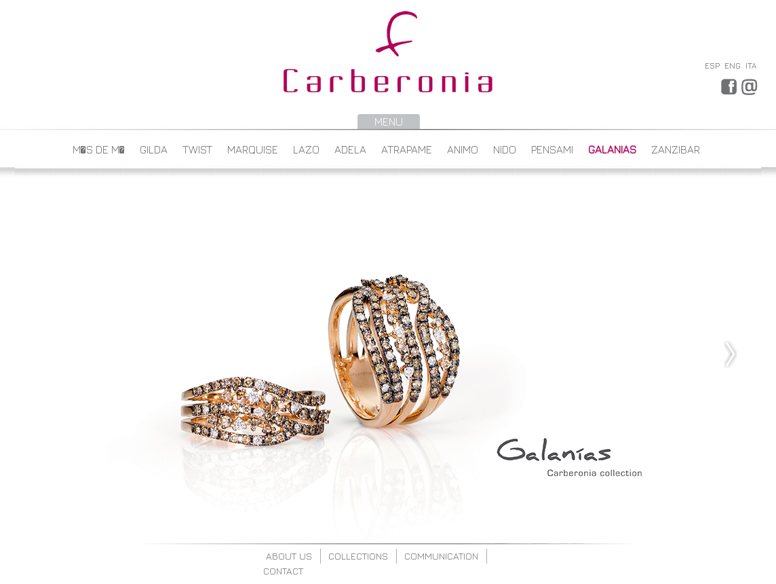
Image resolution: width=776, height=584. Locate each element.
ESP (712, 65)
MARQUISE (252, 149)
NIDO (504, 149)
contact (283, 571)
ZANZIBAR (675, 149)
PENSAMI (552, 149)
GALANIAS (612, 149)
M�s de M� (99, 149)
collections (358, 556)
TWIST (197, 149)
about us (289, 556)
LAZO (306, 149)
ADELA (350, 149)
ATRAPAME (406, 149)
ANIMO (462, 149)
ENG (732, 65)
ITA (750, 65)
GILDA (154, 149)
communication (441, 556)
